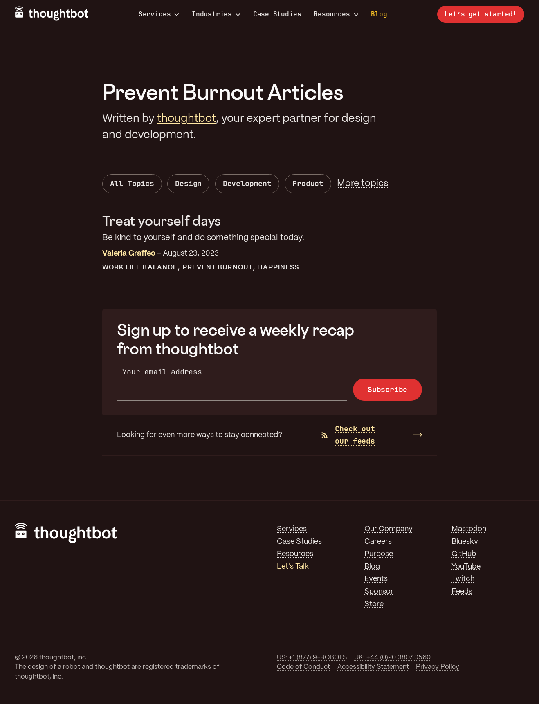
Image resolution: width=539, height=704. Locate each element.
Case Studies (277, 14)
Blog (379, 14)
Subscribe (387, 389)
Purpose (378, 554)
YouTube (466, 566)
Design (188, 183)
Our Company (388, 529)
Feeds (461, 591)
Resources (336, 14)
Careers (378, 541)
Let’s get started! (481, 14)
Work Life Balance (139, 268)
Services (159, 14)
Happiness (278, 268)
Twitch (462, 579)
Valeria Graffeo (128, 253)
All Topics (132, 183)
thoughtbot (186, 119)
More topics (362, 183)
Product (307, 183)
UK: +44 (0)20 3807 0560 (392, 658)
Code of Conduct (303, 667)
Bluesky (464, 541)
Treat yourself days (161, 220)
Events (376, 579)
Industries (216, 14)
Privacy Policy (437, 667)
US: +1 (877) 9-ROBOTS (312, 658)
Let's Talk (293, 566)
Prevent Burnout (217, 268)
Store (374, 604)
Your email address (162, 372)
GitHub (463, 554)
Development (247, 183)
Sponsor (378, 591)
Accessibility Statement (373, 667)
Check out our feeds (348, 435)
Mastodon (468, 529)
